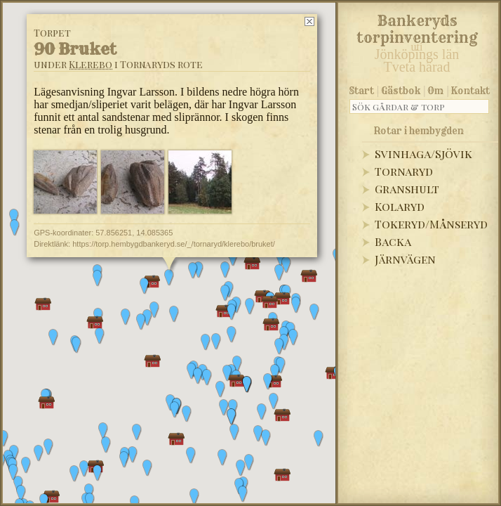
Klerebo (90, 64)
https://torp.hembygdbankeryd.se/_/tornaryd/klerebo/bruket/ (173, 244)
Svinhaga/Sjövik (423, 153)
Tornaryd (404, 171)
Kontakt (470, 90)
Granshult (407, 188)
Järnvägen (405, 259)
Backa (393, 241)
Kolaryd (400, 206)
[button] (21, 493)
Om (435, 90)
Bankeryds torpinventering (417, 27)
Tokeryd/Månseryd (431, 223)
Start (361, 90)
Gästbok (400, 90)
